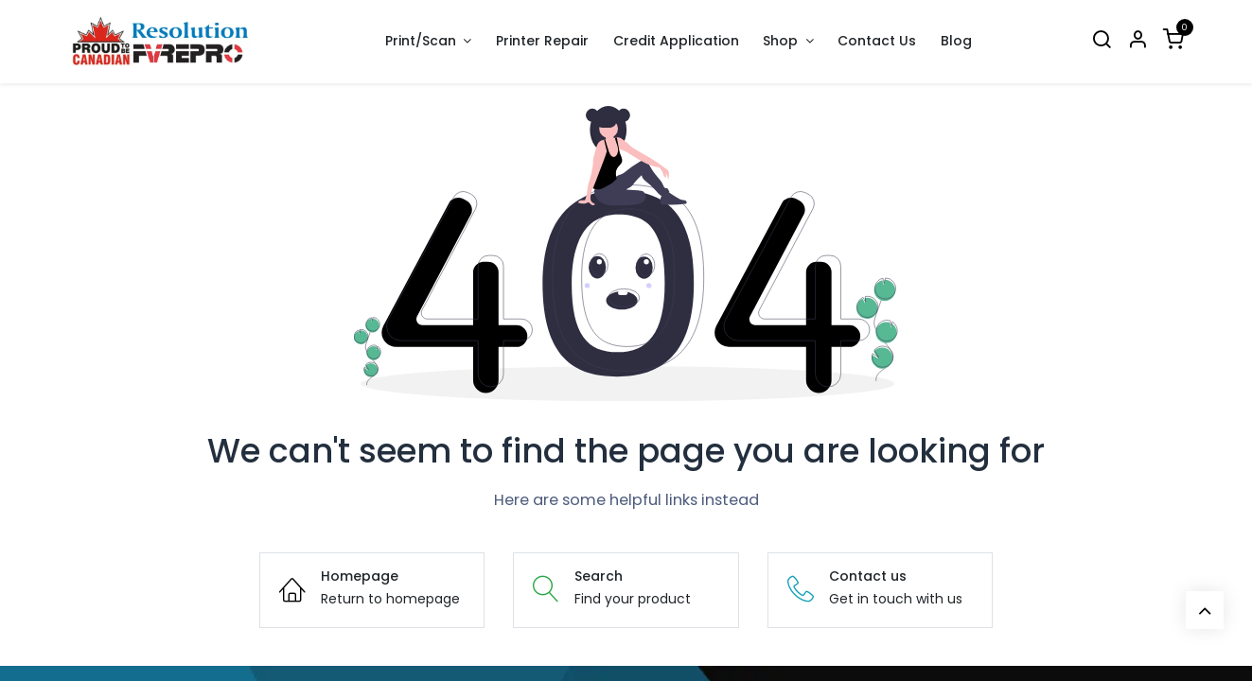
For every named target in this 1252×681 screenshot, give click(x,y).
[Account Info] (1137, 41)
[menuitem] (542, 41)
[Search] (1101, 41)
